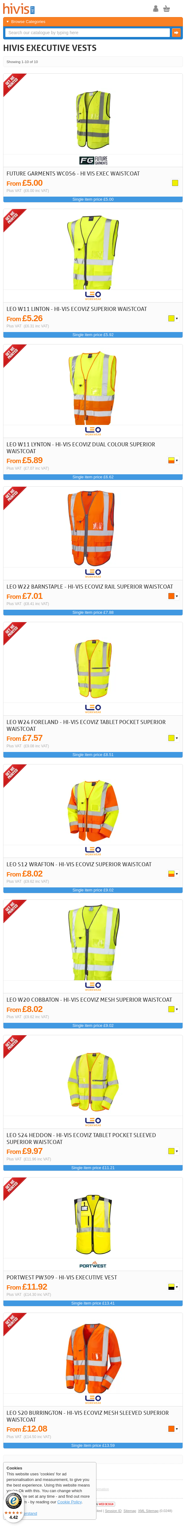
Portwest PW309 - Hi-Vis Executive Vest (62, 1277)
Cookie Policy (69, 1502)
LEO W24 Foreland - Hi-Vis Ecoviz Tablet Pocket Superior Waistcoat (86, 725)
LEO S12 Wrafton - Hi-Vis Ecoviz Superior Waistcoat (79, 864)
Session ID (113, 1511)
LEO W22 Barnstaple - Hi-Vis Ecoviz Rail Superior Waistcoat (90, 586)
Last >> (175, 61)
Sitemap (129, 1511)
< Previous (159, 61)
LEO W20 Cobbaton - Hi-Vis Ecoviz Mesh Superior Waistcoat (89, 999)
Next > (167, 61)
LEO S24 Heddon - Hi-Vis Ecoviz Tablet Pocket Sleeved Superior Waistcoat (81, 1138)
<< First (151, 61)
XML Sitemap (148, 1511)
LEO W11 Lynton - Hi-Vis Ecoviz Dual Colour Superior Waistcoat (81, 447)
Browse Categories (28, 21)
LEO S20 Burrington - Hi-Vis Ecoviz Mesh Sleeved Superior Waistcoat (88, 1416)
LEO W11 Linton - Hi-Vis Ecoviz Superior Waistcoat (77, 308)
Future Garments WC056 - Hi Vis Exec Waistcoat (73, 173)
